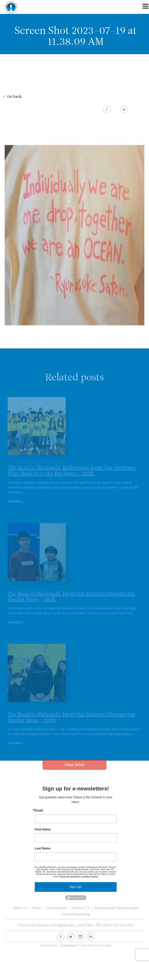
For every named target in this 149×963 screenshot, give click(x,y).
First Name (43, 829)
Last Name (42, 848)
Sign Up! (75, 887)
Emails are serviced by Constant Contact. (78, 876)
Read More (14, 504)
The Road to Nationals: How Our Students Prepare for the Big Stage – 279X (71, 720)
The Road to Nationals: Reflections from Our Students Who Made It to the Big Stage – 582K (71, 474)
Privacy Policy (69, 945)
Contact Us (81, 907)
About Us (20, 907)
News (36, 907)
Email (39, 810)
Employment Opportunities (116, 907)
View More (74, 767)
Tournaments (56, 907)
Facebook (107, 109)
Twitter (124, 109)
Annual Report (48, 945)
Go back (14, 96)
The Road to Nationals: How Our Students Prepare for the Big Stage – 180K (71, 599)
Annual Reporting (76, 914)
